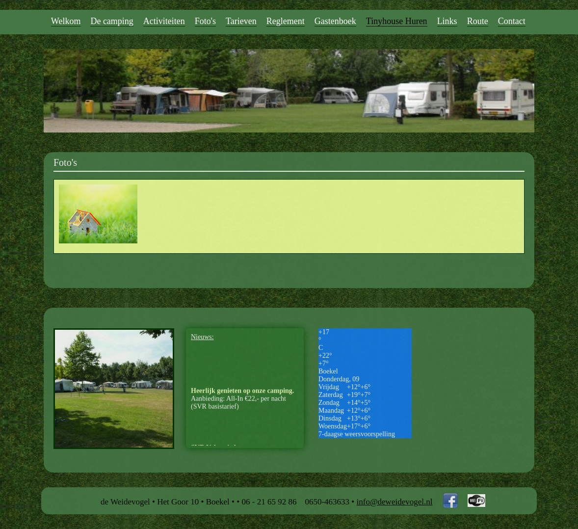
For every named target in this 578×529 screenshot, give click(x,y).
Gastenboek (335, 21)
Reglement (285, 21)
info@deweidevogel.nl (395, 501)
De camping (111, 21)
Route (477, 21)
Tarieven (241, 21)
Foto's (205, 21)
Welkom (66, 21)
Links (447, 21)
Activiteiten (164, 21)
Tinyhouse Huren (396, 21)
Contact (511, 21)
